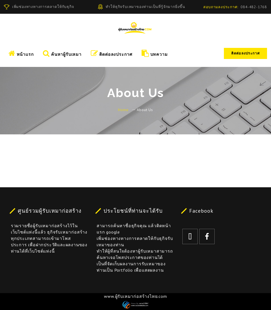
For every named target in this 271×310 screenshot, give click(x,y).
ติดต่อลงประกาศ (245, 53)
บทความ (155, 53)
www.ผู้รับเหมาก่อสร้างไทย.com (135, 296)
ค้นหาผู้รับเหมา (62, 53)
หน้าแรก (21, 53)
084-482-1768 (254, 6)
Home (123, 109)
